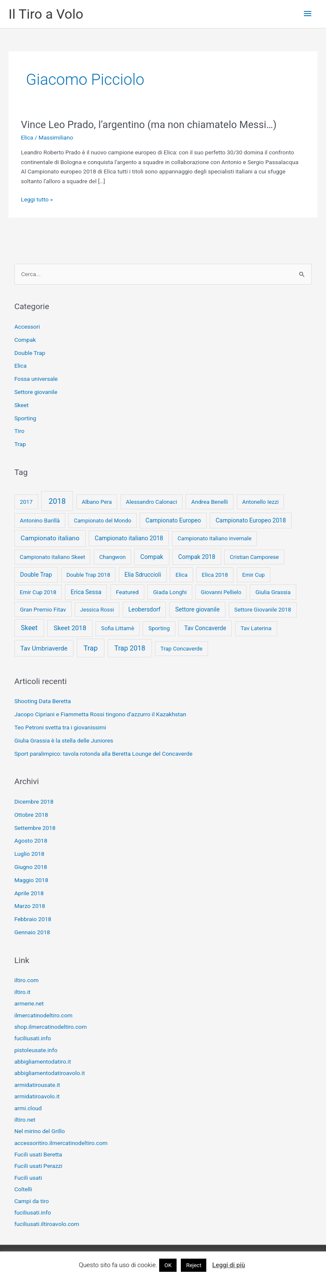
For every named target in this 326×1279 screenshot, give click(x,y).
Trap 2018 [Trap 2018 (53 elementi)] (129, 648)
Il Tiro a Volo (45, 14)
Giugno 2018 (30, 866)
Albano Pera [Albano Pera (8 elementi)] (97, 502)
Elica (27, 137)
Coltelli (23, 1189)
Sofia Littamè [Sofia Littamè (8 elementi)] (117, 628)
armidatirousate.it (37, 1084)
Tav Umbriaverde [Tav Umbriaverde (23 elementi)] (43, 648)
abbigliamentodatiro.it (42, 1061)
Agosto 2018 (31, 840)
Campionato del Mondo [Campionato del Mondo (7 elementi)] (102, 520)
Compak (25, 339)
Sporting (25, 418)
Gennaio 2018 (32, 932)
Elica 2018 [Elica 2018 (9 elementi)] (215, 575)
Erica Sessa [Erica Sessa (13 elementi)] (86, 592)
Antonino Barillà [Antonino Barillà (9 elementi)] (40, 520)
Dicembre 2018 (33, 801)
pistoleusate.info (36, 1050)
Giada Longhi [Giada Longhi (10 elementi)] (170, 592)
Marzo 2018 (29, 905)
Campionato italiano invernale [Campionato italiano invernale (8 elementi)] (214, 538)
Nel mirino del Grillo (39, 1131)
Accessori (27, 326)
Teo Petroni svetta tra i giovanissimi (60, 727)
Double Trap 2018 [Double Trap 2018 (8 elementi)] (88, 575)
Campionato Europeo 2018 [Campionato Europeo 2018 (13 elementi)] (251, 520)
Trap (20, 444)
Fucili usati (28, 1177)
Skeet (21, 405)
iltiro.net (25, 1119)
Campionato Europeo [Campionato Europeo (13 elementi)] (173, 520)
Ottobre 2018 (31, 814)
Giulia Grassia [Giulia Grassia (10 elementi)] (273, 592)
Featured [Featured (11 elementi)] (127, 592)
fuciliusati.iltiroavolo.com (46, 1223)
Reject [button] (193, 1265)
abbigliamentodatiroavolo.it (49, 1073)
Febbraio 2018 (32, 919)
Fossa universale (36, 378)
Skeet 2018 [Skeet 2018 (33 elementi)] (69, 628)
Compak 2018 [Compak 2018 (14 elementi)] (196, 556)
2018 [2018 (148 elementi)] (56, 501)
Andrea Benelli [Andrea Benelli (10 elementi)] (209, 501)
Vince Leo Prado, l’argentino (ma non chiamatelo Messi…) (148, 125)
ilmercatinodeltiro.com (43, 1015)
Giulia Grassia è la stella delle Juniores (63, 740)
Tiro (19, 430)
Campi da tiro (31, 1201)
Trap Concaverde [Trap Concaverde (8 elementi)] (181, 648)
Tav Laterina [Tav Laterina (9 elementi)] (256, 628)
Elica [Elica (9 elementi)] (181, 575)
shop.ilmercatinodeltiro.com (50, 1026)
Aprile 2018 (29, 893)
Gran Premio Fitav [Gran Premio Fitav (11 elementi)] (43, 609)
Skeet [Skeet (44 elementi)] (29, 628)
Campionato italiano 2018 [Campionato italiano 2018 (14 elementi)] (129, 538)
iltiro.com (26, 980)
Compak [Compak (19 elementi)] (151, 557)
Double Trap (29, 352)
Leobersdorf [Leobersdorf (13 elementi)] (144, 609)
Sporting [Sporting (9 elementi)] (158, 628)
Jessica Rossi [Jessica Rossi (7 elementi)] (97, 609)
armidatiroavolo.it (37, 1096)
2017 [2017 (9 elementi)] (26, 502)
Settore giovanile (35, 391)
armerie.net (29, 1003)
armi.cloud (28, 1108)
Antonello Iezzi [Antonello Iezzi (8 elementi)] (260, 502)
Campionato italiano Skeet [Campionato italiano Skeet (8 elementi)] (52, 557)
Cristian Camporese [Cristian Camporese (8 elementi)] (254, 557)
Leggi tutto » (37, 199)
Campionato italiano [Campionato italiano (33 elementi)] (50, 538)
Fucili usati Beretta (38, 1154)
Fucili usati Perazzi (38, 1165)
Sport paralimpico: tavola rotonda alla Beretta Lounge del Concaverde (103, 753)
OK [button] (167, 1265)
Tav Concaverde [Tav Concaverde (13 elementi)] (205, 628)
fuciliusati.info (32, 1038)
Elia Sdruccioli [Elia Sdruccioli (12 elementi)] (142, 574)
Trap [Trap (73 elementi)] (91, 648)
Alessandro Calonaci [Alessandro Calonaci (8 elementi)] (151, 502)
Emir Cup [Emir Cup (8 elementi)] (253, 575)
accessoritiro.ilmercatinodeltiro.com (61, 1142)
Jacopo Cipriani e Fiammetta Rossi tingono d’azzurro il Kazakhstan (100, 714)
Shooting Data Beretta (42, 701)
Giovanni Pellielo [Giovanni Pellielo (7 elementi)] (221, 592)
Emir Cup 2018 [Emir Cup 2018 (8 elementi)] (38, 592)
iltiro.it (22, 992)
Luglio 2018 (29, 853)
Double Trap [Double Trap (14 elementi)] (36, 574)
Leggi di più (228, 1265)
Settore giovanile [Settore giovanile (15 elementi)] (197, 609)
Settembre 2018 (35, 827)
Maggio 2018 (31, 880)
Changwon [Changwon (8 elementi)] (112, 557)
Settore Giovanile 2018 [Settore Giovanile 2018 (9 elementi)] (262, 609)
